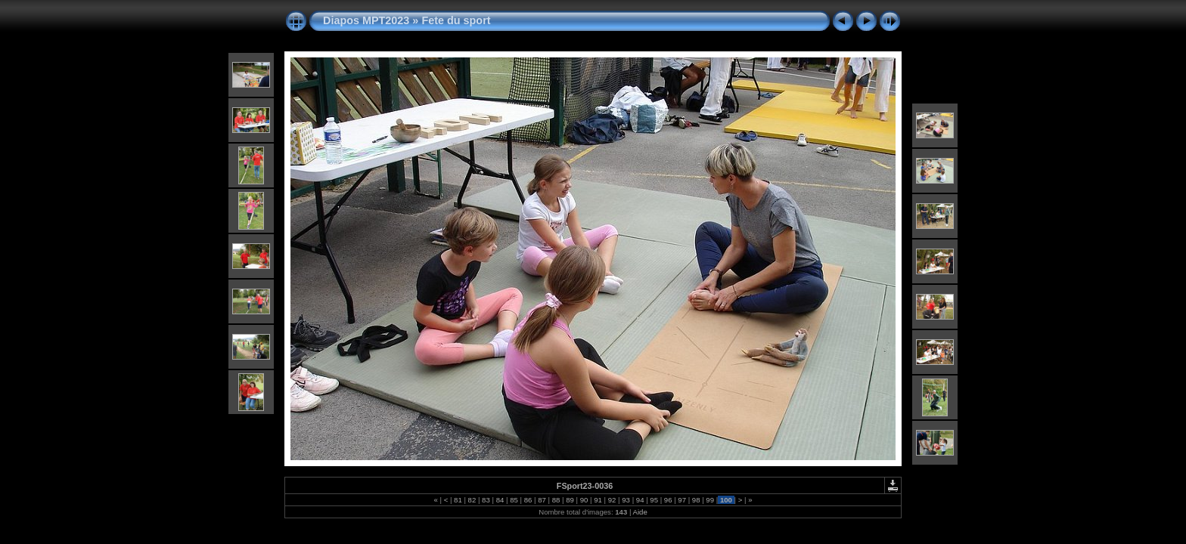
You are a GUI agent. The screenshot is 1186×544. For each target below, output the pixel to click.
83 (486, 500)
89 (570, 500)
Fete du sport (455, 20)
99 (710, 500)
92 (612, 500)
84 (500, 500)
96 (668, 500)
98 (696, 500)
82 (472, 500)
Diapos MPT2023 (366, 20)
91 (598, 500)
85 (514, 500)
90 (584, 500)
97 (682, 500)
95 (654, 500)
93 (626, 500)
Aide (640, 512)
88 (556, 500)
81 (458, 500)
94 (640, 500)
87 (542, 500)
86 (528, 500)
